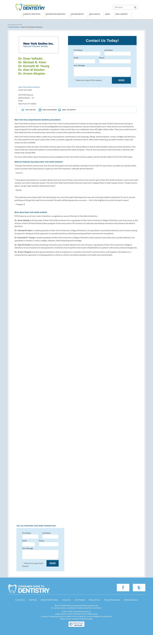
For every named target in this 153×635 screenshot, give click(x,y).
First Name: (87, 52)
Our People (80, 600)
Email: (84, 60)
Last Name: (117, 52)
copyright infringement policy (82, 619)
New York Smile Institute (29, 87)
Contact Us (20, 600)
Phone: (115, 60)
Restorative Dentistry (56, 14)
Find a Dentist (121, 14)
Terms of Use (94, 600)
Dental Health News (49, 600)
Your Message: (102, 70)
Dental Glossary (131, 600)
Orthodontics (77, 14)
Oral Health (94, 14)
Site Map (33, 600)
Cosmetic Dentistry (31, 14)
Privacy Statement (112, 600)
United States (13, 27)
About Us (66, 600)
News (107, 14)
